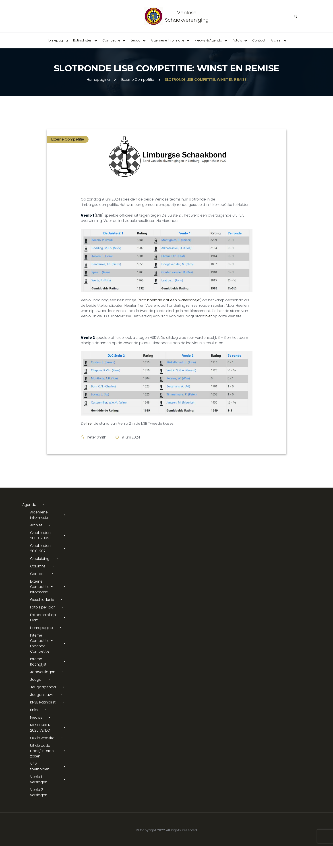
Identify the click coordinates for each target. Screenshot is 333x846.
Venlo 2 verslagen (38, 792)
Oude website (42, 738)
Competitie (111, 40)
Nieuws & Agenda (208, 40)
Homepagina (57, 40)
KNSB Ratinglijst (43, 702)
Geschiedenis (42, 599)
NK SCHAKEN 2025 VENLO (40, 727)
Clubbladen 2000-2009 (40, 535)
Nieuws (36, 717)
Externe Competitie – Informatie (41, 587)
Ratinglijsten (82, 40)
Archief (276, 40)
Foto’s (237, 40)
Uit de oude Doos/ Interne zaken (42, 751)
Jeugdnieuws (42, 694)
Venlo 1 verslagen (38, 779)
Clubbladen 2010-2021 (40, 548)
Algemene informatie (167, 40)
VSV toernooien (40, 766)
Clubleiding (40, 558)
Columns (38, 566)
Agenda (29, 504)
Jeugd (135, 40)
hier (220, 310)
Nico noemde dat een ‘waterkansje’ (169, 300)
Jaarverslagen (42, 671)
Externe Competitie (137, 79)
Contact (258, 40)
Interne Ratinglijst (38, 661)
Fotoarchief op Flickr (43, 617)
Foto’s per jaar (42, 607)
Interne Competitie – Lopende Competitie (41, 643)
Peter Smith (96, 437)
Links (34, 709)
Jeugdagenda (43, 687)
